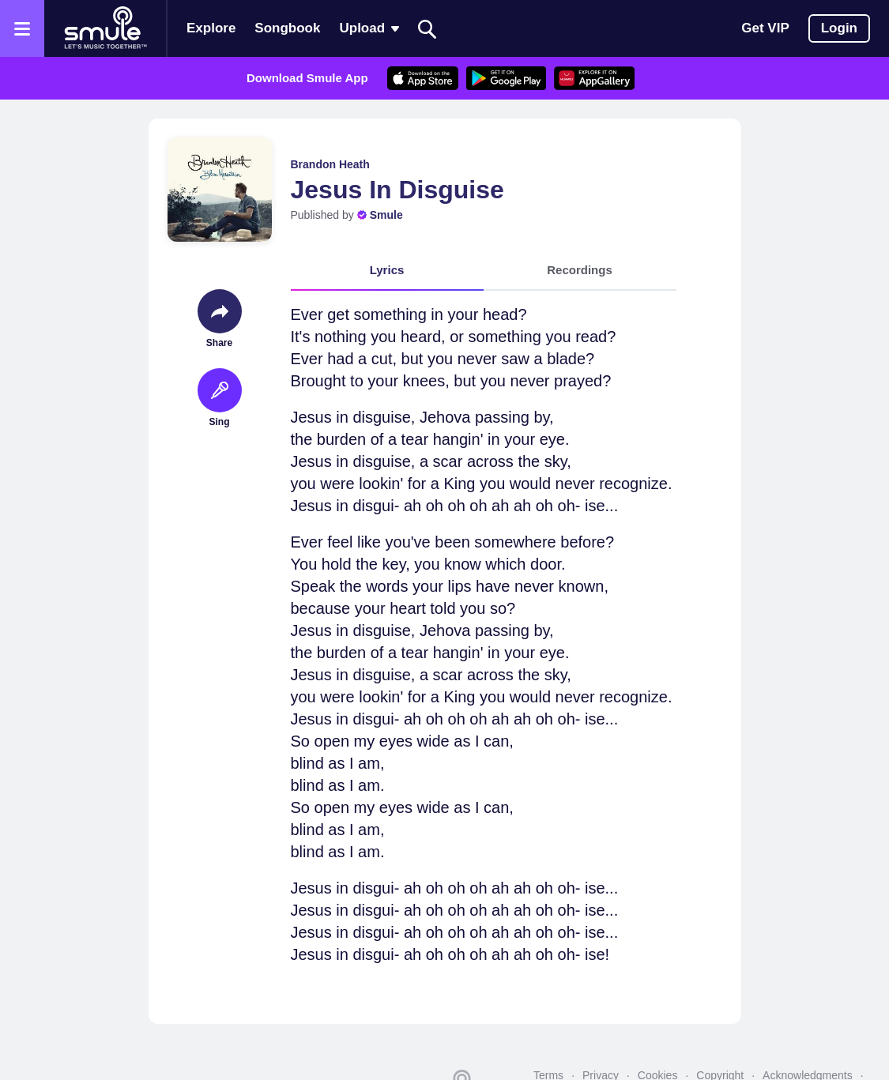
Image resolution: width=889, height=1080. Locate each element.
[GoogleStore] (506, 78)
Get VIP (765, 28)
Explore (210, 28)
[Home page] (105, 28)
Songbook (287, 28)
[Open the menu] (22, 28)
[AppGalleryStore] (594, 78)
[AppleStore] (422, 78)
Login (839, 28)
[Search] (427, 28)
